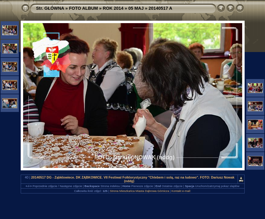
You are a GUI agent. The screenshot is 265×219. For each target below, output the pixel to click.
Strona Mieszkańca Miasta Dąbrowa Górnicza (139, 191)
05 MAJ (136, 8)
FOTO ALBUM (83, 8)
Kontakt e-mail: (181, 191)
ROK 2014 (113, 8)
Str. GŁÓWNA (50, 8)
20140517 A (160, 8)
